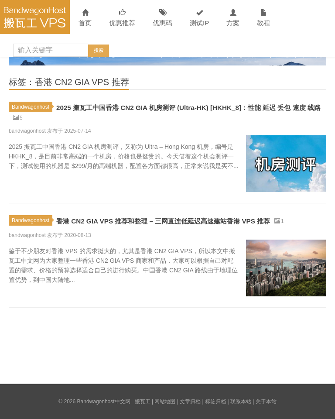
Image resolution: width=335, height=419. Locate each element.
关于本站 (266, 401)
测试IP (199, 18)
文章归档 (190, 401)
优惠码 (162, 18)
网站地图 (164, 401)
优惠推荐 (122, 18)
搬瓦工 (142, 401)
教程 (263, 18)
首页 (85, 18)
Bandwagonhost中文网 (35, 17)
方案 (232, 18)
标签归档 (215, 401)
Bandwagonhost (32, 107)
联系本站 (240, 401)
